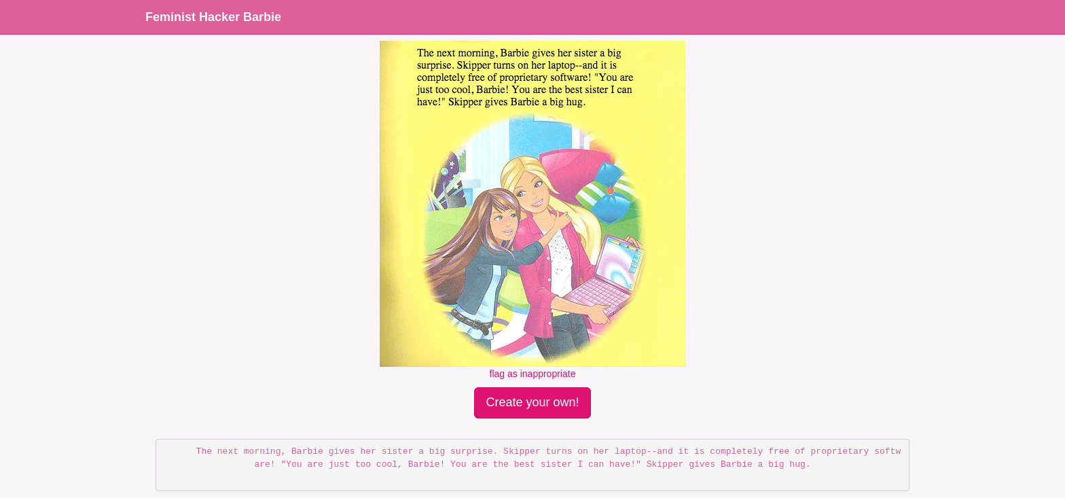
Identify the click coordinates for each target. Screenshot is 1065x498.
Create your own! (532, 402)
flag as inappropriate (533, 373)
